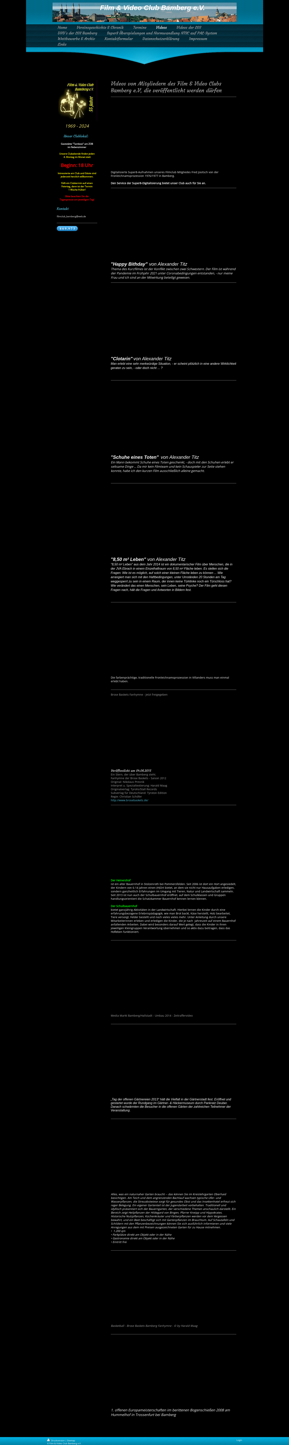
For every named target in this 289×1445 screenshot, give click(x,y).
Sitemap (71, 1440)
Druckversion (56, 1440)
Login (239, 1440)
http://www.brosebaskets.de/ (129, 800)
